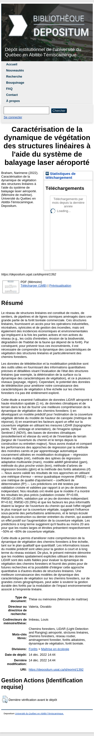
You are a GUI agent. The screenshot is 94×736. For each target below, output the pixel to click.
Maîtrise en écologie (55, 649)
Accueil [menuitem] (11, 64)
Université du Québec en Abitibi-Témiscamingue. (39, 713)
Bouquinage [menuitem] (15, 82)
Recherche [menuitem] (14, 76)
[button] (5, 699)
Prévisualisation (60, 285)
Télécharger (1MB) (34, 285)
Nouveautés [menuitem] (15, 70)
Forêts (33, 649)
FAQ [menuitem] (9, 89)
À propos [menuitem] (13, 101)
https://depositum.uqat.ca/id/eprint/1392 (56, 669)
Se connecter (13, 117)
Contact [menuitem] (12, 95)
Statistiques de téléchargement (61, 176)
